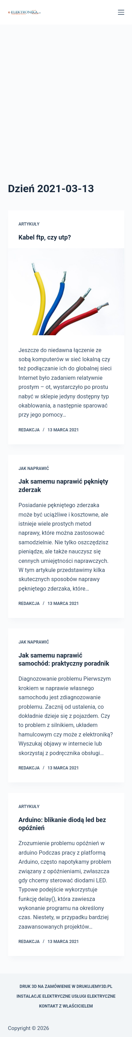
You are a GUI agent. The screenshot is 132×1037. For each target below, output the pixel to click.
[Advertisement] (66, 111)
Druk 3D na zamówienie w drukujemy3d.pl (66, 986)
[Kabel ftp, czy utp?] (66, 291)
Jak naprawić (34, 468)
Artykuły (29, 224)
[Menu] (121, 12)
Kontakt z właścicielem (66, 1006)
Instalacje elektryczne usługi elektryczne (66, 996)
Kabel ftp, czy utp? (45, 237)
